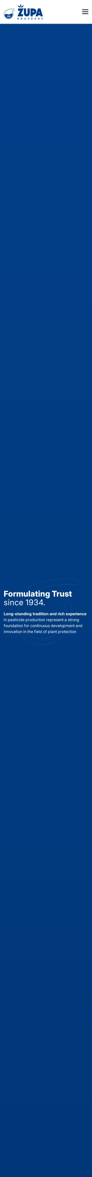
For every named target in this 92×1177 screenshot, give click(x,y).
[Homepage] (24, 12)
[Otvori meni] (85, 11)
